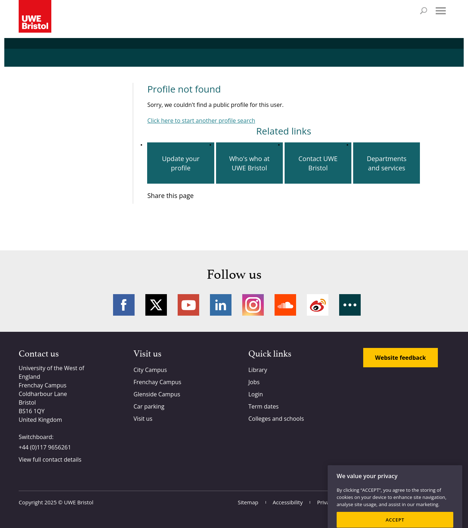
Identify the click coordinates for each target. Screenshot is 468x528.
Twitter (156, 305)
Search (423, 11)
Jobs (253, 382)
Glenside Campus (157, 394)
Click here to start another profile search (201, 120)
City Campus (150, 370)
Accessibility (288, 502)
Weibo (317, 305)
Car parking (149, 406)
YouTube (188, 305)
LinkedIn (220, 305)
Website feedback (400, 358)
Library (257, 370)
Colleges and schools (276, 419)
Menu (440, 11)
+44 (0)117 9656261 (45, 447)
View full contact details (50, 459)
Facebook (124, 305)
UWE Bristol (78, 502)
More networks (350, 305)
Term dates (263, 406)
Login (255, 394)
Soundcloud (285, 305)
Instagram (253, 305)
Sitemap (248, 502)
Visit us (143, 419)
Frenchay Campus (157, 382)
